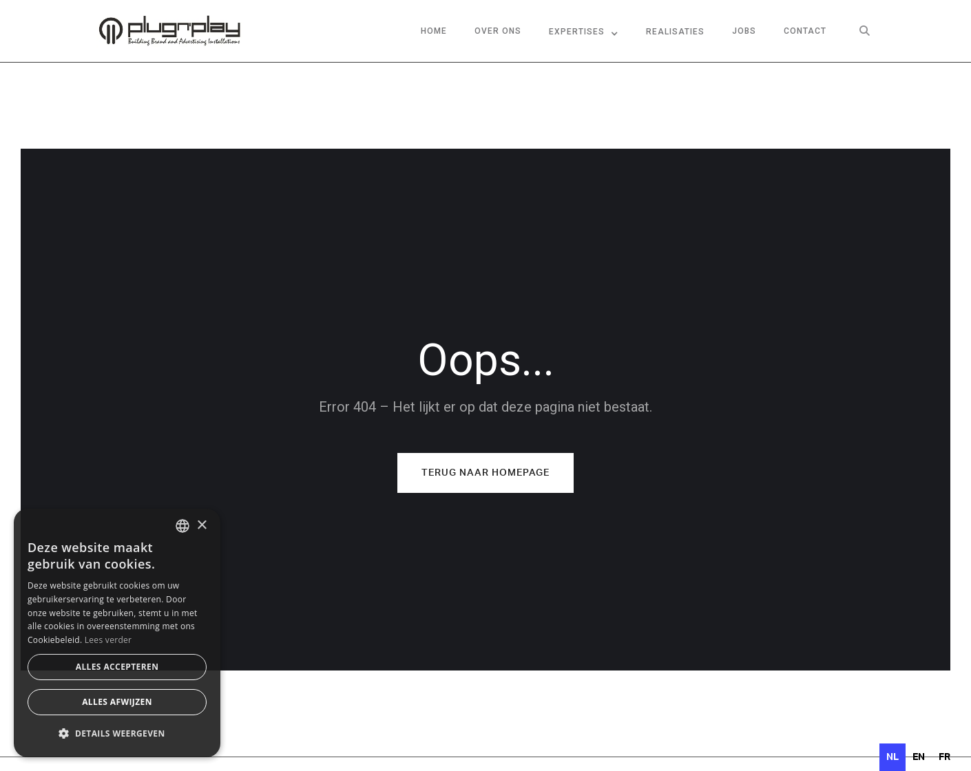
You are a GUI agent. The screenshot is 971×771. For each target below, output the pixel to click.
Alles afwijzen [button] (117, 702)
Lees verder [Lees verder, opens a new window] (108, 640)
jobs (744, 31)
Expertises (577, 31)
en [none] (918, 757)
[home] (169, 31)
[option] (919, 757)
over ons (497, 31)
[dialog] (117, 633)
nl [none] (892, 757)
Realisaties (675, 31)
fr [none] (944, 757)
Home (434, 31)
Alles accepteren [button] (117, 667)
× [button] (201, 525)
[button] (583, 31)
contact (805, 31)
